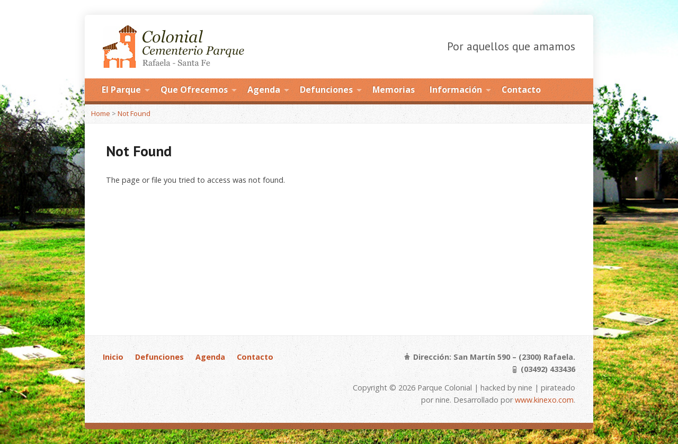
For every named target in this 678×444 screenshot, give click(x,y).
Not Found (134, 113)
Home (100, 113)
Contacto (521, 89)
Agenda (263, 89)
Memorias (393, 89)
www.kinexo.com (544, 400)
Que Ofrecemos (194, 89)
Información (456, 89)
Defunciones (326, 89)
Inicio (113, 357)
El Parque (121, 89)
